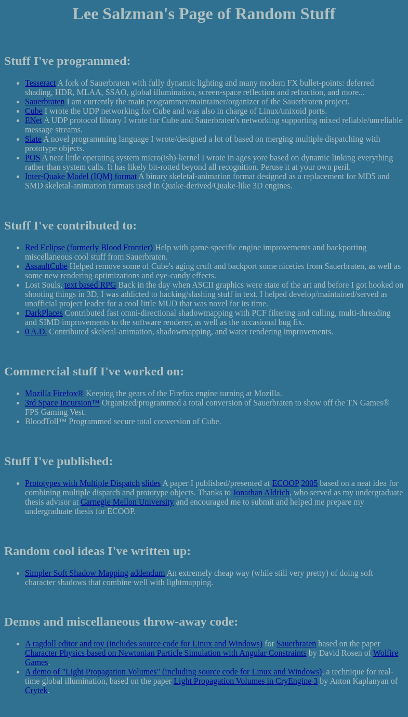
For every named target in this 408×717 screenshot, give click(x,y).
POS (32, 157)
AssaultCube (46, 266)
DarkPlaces (44, 312)
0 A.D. (36, 331)
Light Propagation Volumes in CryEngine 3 (246, 681)
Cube (34, 110)
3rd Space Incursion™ (62, 402)
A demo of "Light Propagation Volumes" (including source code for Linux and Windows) (173, 671)
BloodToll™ (46, 421)
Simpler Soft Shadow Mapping (76, 573)
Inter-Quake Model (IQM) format (81, 176)
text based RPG (90, 284)
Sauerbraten (44, 101)
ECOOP (285, 483)
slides (151, 483)
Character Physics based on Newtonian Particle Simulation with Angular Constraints (166, 652)
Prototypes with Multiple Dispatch (82, 483)
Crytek (36, 690)
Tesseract (40, 82)
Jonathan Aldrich (261, 492)
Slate (33, 138)
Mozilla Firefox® (54, 393)
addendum (147, 573)
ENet (33, 120)
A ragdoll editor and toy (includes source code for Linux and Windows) (143, 643)
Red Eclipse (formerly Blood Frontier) (89, 247)
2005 (309, 483)
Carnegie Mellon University (127, 501)
